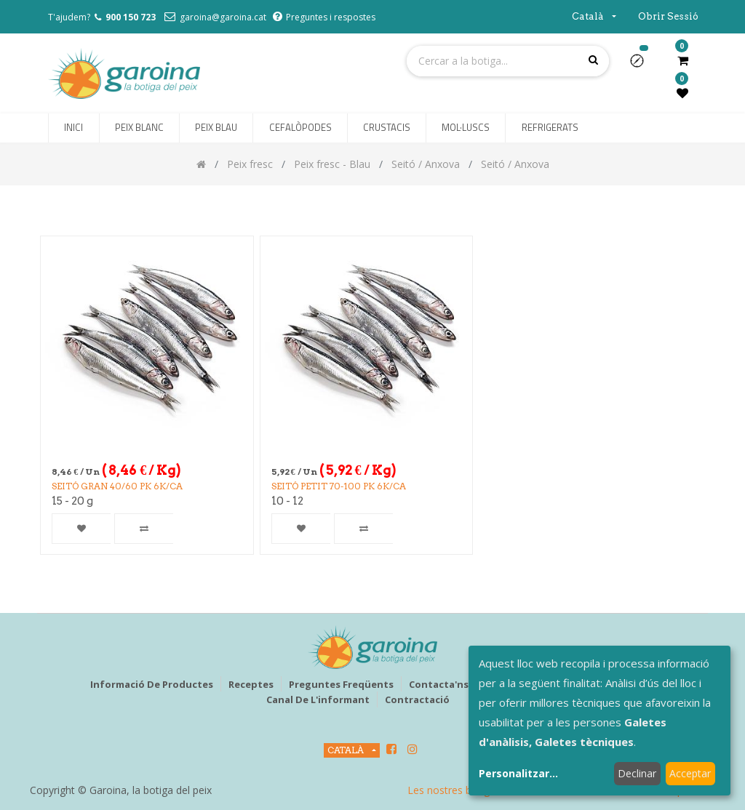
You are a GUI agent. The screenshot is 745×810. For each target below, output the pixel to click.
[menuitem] (73, 128)
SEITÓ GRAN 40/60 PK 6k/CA (117, 486)
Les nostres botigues (456, 790)
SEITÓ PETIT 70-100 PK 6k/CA (338, 486)
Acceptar (690, 773)
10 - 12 (287, 501)
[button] (643, 65)
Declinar (637, 773)
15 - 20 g (72, 501)
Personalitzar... (518, 773)
